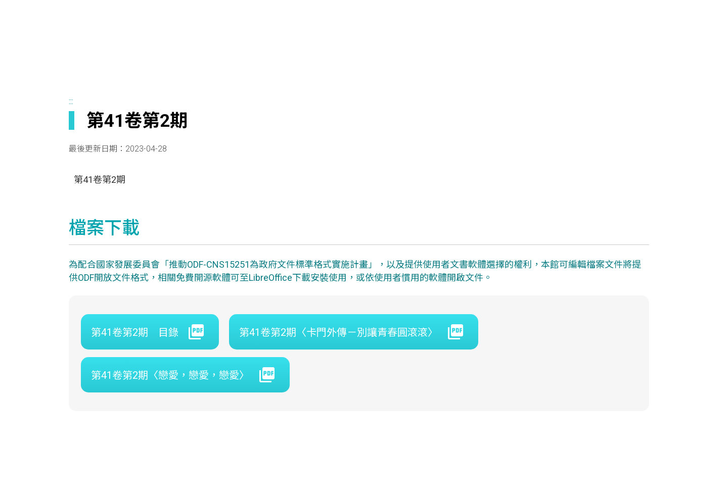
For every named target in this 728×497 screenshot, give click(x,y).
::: (71, 101)
